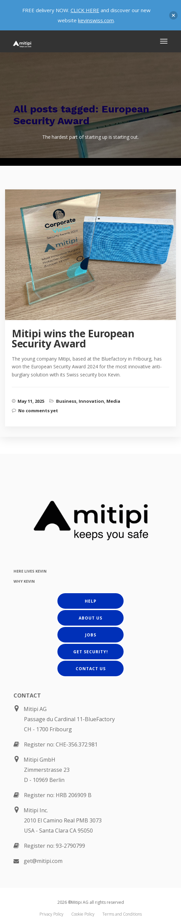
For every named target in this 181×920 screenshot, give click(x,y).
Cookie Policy (83, 914)
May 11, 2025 (31, 401)
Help (91, 601)
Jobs (90, 635)
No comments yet (38, 411)
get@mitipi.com (43, 861)
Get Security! (90, 652)
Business (66, 401)
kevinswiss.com (96, 20)
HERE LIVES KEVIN (30, 571)
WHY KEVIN (24, 581)
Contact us (91, 669)
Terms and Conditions (122, 914)
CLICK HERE (85, 10)
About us (90, 618)
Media (113, 401)
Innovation (91, 401)
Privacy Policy (51, 914)
